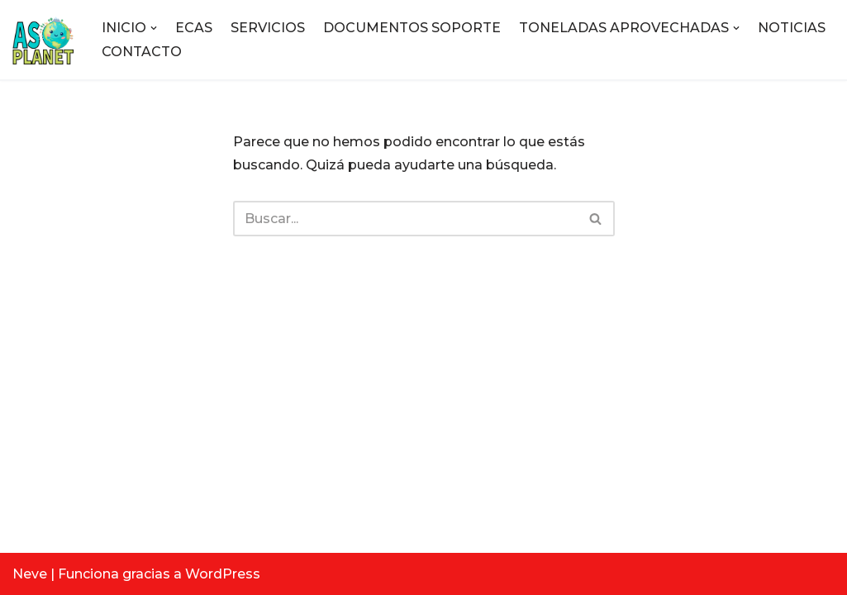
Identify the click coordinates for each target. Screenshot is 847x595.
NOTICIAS (792, 28)
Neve (29, 574)
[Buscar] (405, 218)
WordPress (222, 574)
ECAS (193, 28)
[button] (153, 28)
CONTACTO (142, 52)
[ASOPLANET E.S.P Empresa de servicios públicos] (43, 39)
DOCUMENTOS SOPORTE (412, 28)
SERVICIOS (268, 28)
